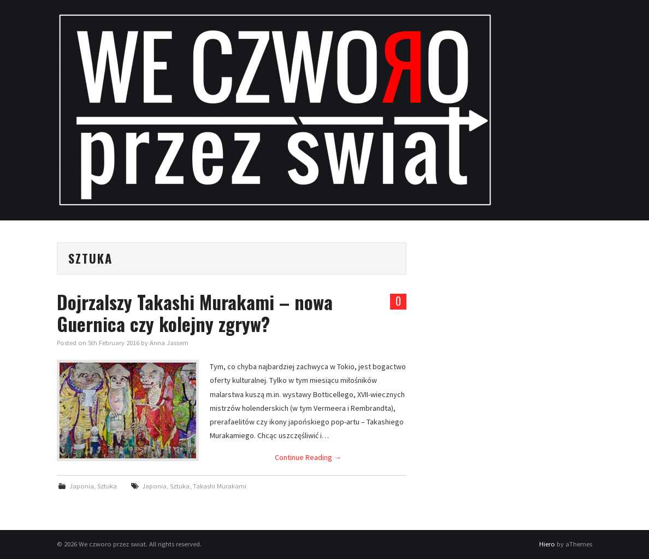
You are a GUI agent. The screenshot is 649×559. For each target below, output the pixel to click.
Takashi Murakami (219, 486)
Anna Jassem (169, 343)
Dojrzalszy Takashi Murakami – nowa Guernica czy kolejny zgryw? (195, 312)
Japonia (81, 486)
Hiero (547, 544)
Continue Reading (308, 457)
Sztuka (107, 486)
